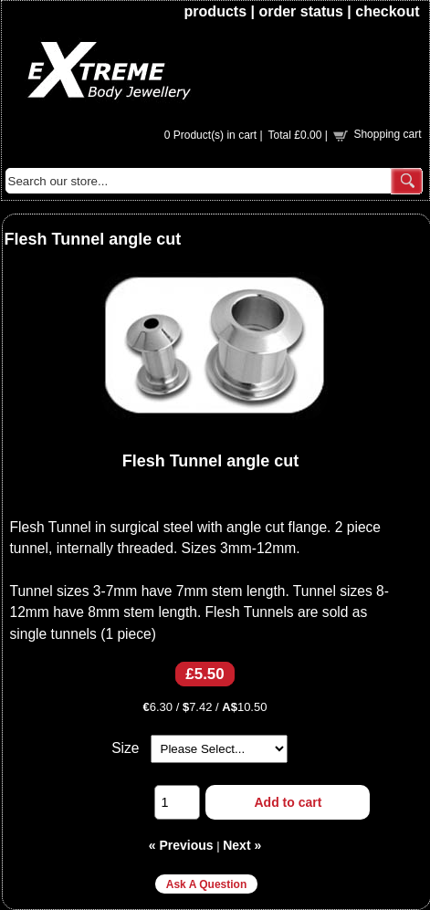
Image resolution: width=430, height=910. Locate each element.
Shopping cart (387, 134)
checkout (387, 11)
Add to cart (288, 802)
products (215, 11)
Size (125, 748)
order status (300, 11)
